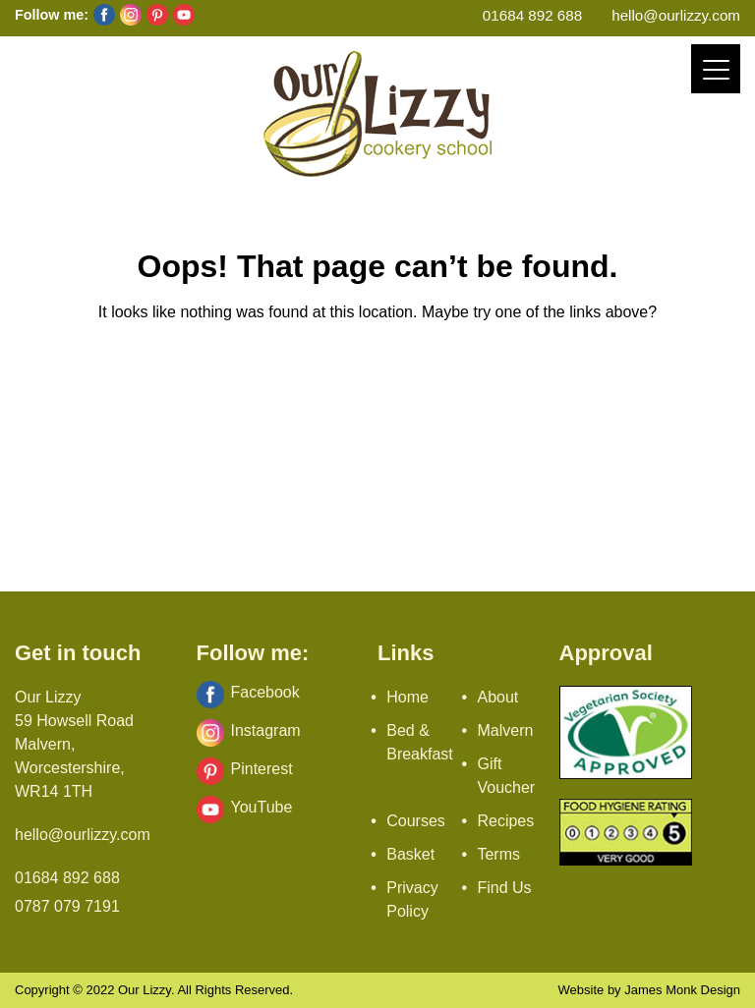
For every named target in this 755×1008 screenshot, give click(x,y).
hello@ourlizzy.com (675, 15)
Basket (410, 854)
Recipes (505, 820)
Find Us (504, 887)
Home (407, 697)
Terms (498, 854)
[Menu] (715, 68)
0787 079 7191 (67, 906)
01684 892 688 (532, 15)
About (497, 697)
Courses (415, 820)
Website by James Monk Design (649, 989)
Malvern (505, 730)
